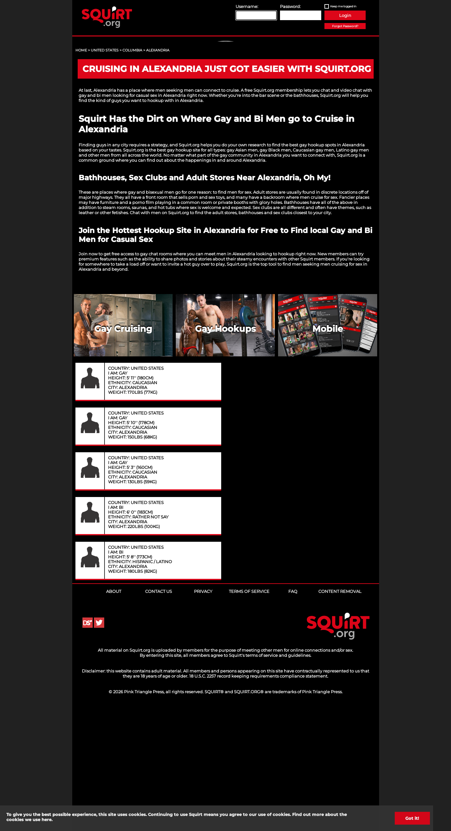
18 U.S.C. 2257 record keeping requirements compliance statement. (258, 798)
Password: (290, 6)
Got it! (412, 818)
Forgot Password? (345, 26)
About (113, 714)
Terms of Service (249, 714)
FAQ (292, 714)
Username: (247, 6)
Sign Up (226, 96)
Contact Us (158, 714)
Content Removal (340, 714)
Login (345, 15)
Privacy (203, 714)
